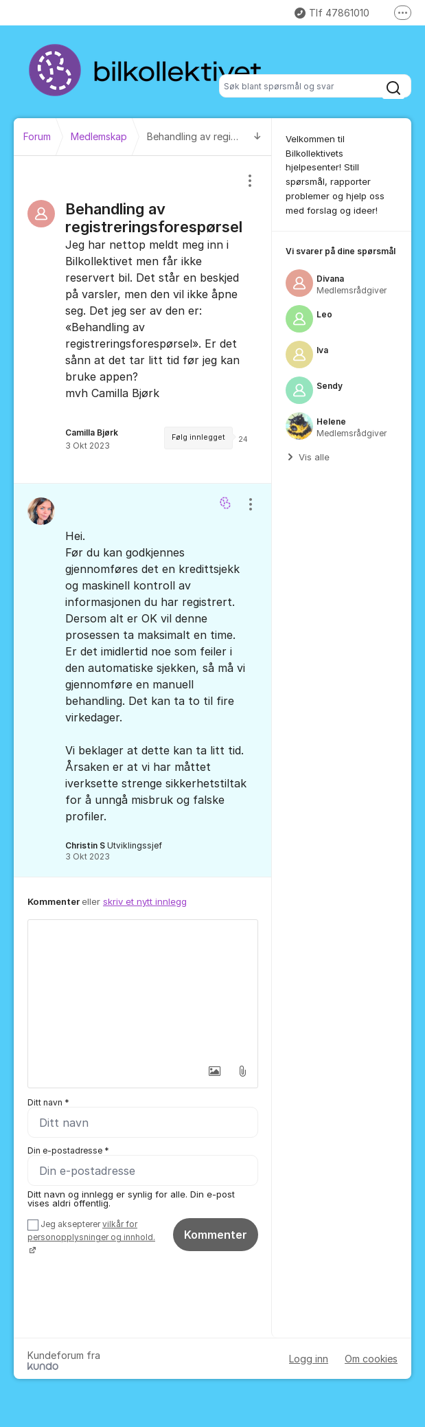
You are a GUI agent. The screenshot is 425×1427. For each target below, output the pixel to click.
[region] (143, 319)
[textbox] (142, 988)
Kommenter (215, 1234)
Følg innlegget (198, 437)
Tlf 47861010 (332, 13)
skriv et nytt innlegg (145, 901)
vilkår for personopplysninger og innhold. (91, 1230)
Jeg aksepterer (91, 1237)
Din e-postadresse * (68, 1150)
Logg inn (308, 1358)
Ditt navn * (48, 1102)
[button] (213, 1071)
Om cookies (371, 1358)
